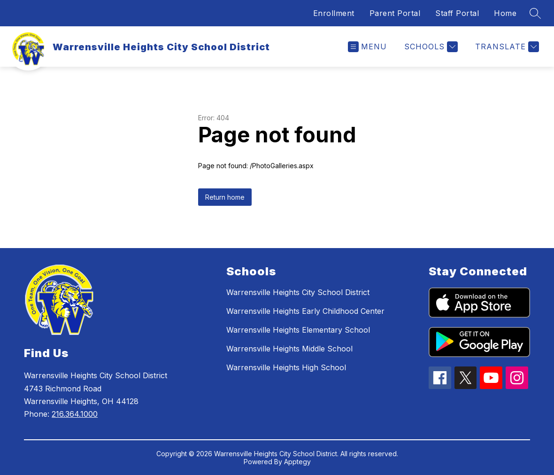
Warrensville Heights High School (286, 367)
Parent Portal (395, 13)
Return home (225, 197)
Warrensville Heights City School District (297, 292)
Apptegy (297, 462)
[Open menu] (367, 47)
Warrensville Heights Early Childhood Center (305, 311)
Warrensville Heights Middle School (289, 348)
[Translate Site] (506, 47)
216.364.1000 (75, 414)
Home (505, 13)
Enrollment (333, 13)
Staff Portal (457, 13)
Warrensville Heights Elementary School (298, 330)
